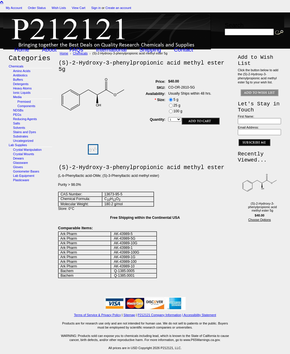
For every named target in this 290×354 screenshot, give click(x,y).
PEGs (17, 114)
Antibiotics (20, 75)
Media (17, 97)
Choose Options (259, 219)
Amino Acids (21, 71)
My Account (14, 8)
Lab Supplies (18, 145)
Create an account (118, 8)
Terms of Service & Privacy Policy (97, 315)
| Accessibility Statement (199, 315)
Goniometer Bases (26, 171)
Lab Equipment (23, 175)
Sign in (96, 8)
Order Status (37, 8)
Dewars (18, 158)
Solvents (19, 127)
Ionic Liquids (21, 92)
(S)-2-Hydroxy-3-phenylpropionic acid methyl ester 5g (262, 207)
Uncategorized (23, 140)
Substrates (20, 136)
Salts (16, 123)
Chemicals (16, 66)
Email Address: (248, 127)
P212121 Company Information (160, 315)
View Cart (78, 8)
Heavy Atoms (22, 88)
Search (234, 25)
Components (26, 106)
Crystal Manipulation (27, 149)
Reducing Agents (25, 119)
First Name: (246, 116)
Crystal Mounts (23, 154)
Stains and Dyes (24, 132)
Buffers (18, 79)
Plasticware (21, 180)
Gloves (18, 167)
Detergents (20, 84)
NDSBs (18, 110)
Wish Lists (59, 8)
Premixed (24, 101)
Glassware (20, 162)
